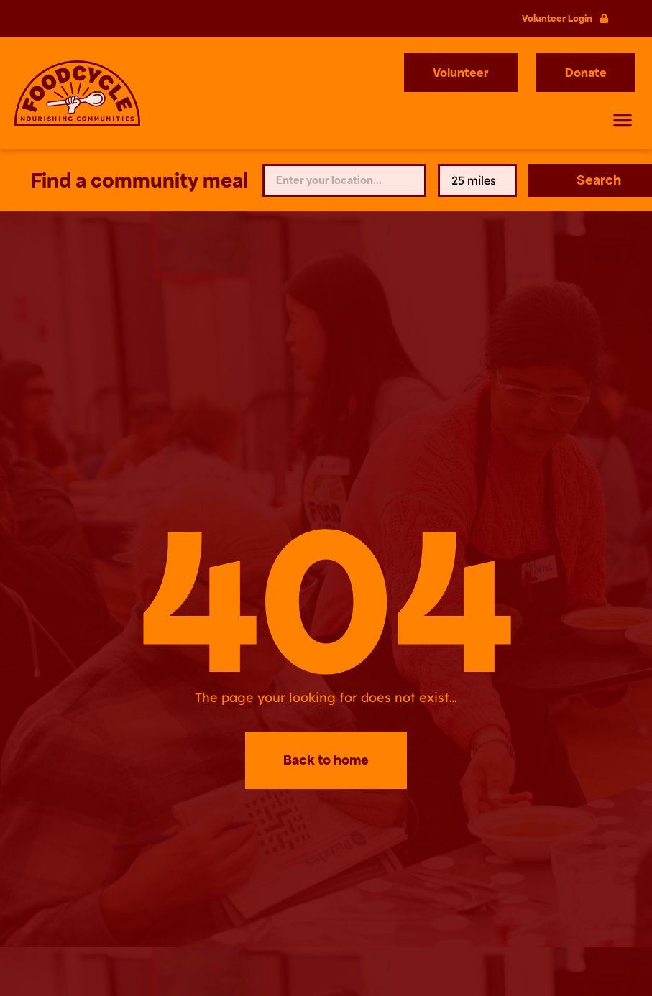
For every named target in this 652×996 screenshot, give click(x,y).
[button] (622, 120)
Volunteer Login (557, 18)
